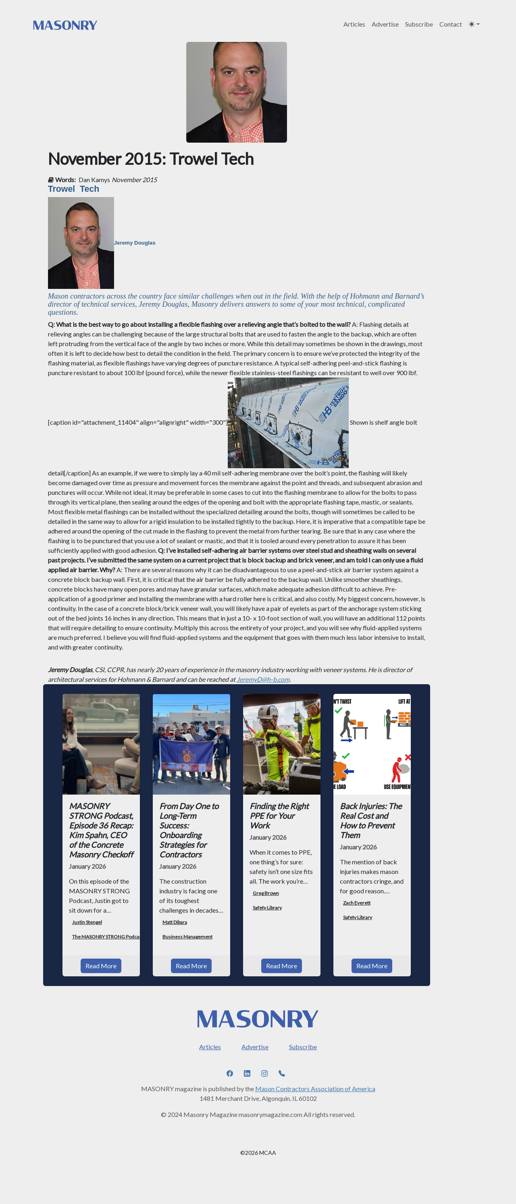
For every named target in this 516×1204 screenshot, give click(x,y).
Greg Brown (266, 893)
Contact (450, 24)
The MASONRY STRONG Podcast (107, 937)
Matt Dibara (174, 922)
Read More (101, 965)
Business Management (187, 937)
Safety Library (267, 908)
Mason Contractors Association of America (315, 1088)
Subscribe (419, 24)
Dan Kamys (94, 179)
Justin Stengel (87, 922)
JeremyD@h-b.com (263, 679)
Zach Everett (356, 903)
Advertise (385, 24)
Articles (354, 24)
